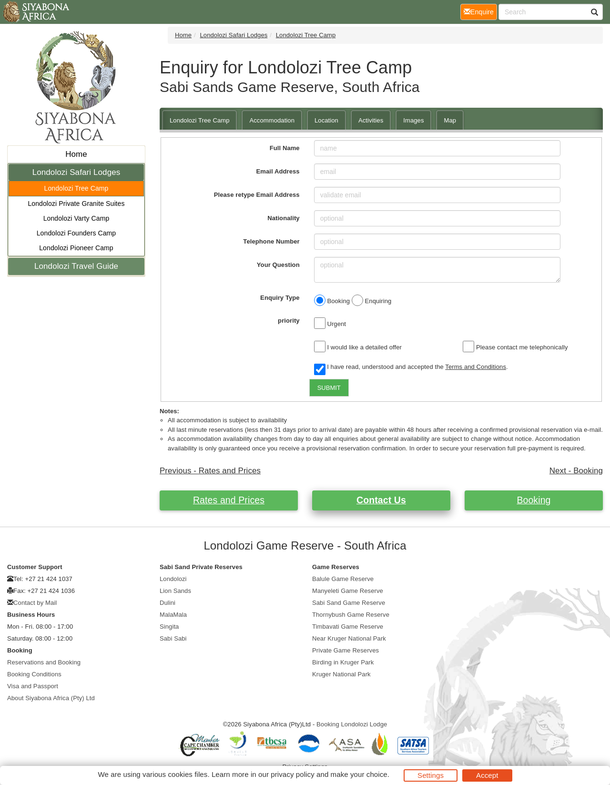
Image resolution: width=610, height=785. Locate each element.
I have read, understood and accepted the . (411, 367)
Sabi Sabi (173, 638)
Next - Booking (576, 470)
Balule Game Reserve (343, 578)
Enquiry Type (280, 297)
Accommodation (272, 120)
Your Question (278, 264)
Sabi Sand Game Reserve (348, 602)
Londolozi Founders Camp (76, 233)
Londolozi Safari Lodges (76, 172)
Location (326, 120)
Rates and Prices (228, 500)
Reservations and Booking (44, 662)
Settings (430, 775)
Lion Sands (175, 590)
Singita (169, 626)
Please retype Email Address (257, 194)
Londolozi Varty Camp (76, 218)
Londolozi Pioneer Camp (76, 248)
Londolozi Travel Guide (76, 266)
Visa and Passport (32, 686)
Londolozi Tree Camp (76, 188)
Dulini (167, 602)
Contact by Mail (35, 602)
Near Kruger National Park (349, 638)
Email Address (278, 171)
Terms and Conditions (475, 366)
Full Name (285, 148)
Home (76, 154)
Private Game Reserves (345, 650)
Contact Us (381, 500)
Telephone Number (271, 241)
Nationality (283, 218)
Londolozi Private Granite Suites (76, 203)
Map (450, 120)
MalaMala (173, 614)
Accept (487, 775)
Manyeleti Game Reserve (347, 590)
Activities (370, 120)
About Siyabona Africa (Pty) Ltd (51, 698)
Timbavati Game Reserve (347, 626)
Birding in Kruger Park (343, 662)
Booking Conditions (34, 674)
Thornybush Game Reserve (350, 614)
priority (289, 320)
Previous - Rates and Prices (210, 470)
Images (413, 120)
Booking (533, 500)
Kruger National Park (341, 674)
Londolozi (173, 578)
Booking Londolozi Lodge (351, 724)
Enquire (480, 11)
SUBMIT (329, 387)
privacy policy (292, 774)
